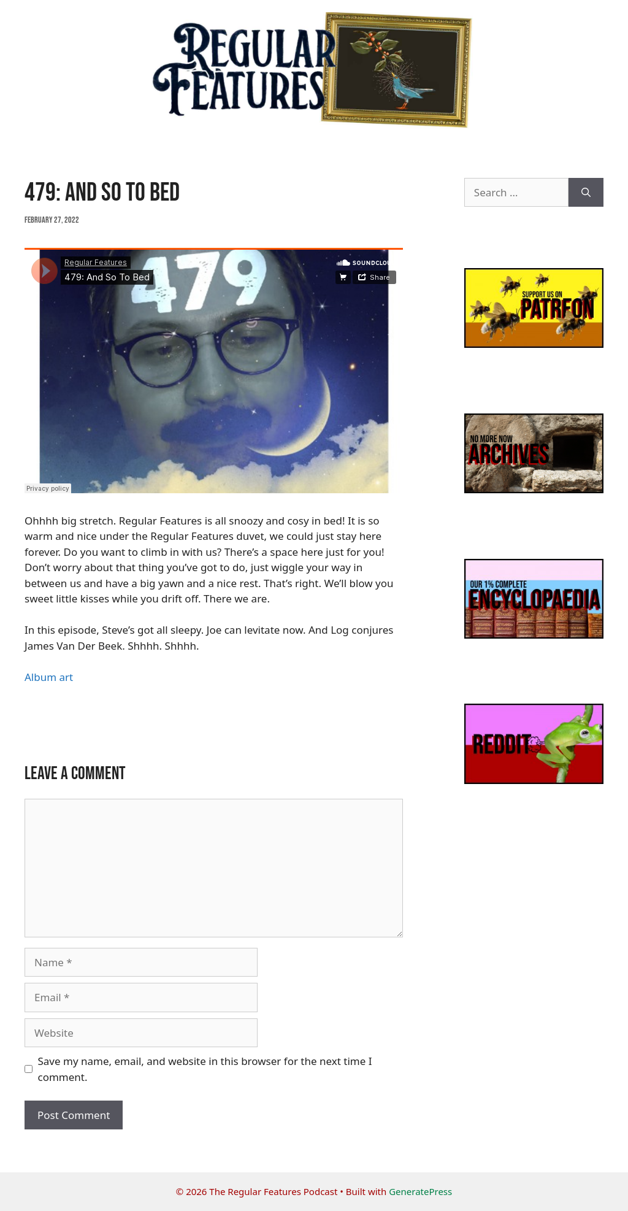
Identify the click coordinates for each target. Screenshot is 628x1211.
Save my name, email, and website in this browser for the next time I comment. (205, 1069)
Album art (49, 677)
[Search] (586, 192)
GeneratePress (420, 1191)
